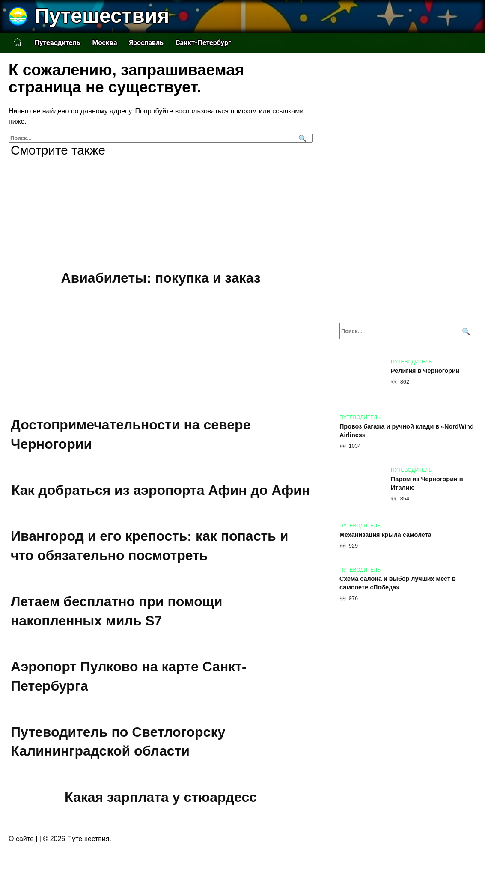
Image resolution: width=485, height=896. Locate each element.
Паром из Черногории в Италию (427, 483)
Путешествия (101, 15)
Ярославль (146, 43)
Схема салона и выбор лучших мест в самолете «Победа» (397, 583)
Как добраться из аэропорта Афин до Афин (161, 490)
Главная (17, 42)
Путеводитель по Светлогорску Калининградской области (118, 741)
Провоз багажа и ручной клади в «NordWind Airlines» (406, 430)
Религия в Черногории (425, 370)
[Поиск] (301, 138)
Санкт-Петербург (203, 43)
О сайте (21, 838)
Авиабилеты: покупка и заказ (160, 278)
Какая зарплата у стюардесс (161, 797)
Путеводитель (57, 43)
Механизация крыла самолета (385, 534)
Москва (104, 43)
